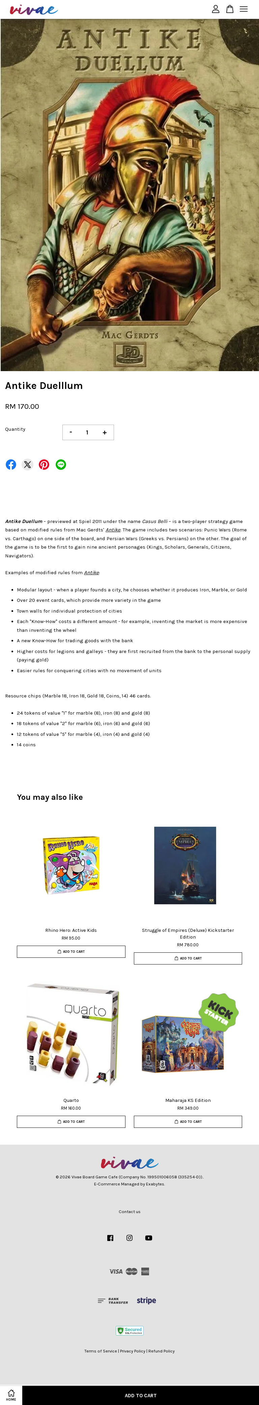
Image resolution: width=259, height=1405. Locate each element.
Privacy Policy (132, 1350)
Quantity (15, 429)
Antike (113, 530)
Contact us (130, 1211)
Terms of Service (100, 1350)
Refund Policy (161, 1350)
